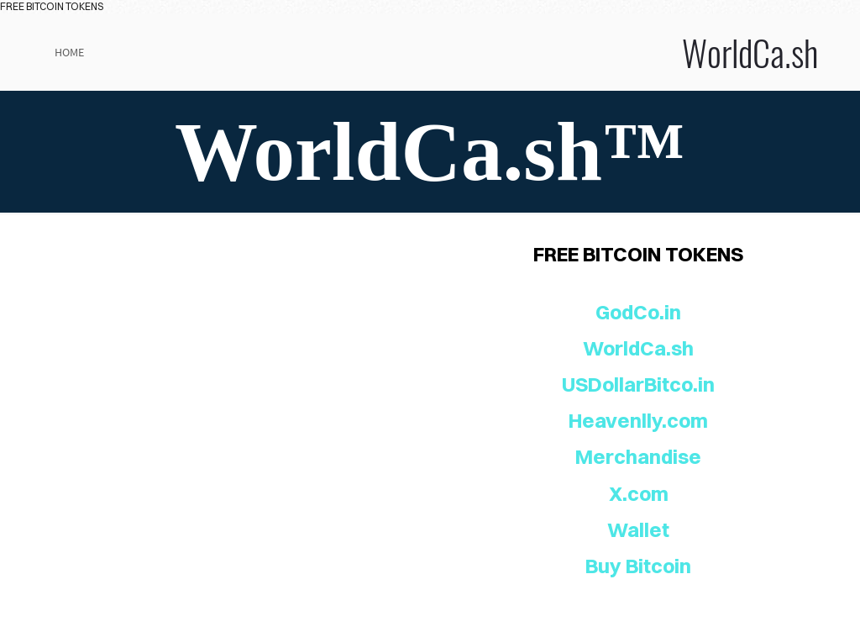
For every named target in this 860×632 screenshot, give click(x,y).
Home (69, 52)
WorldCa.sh (580, 52)
